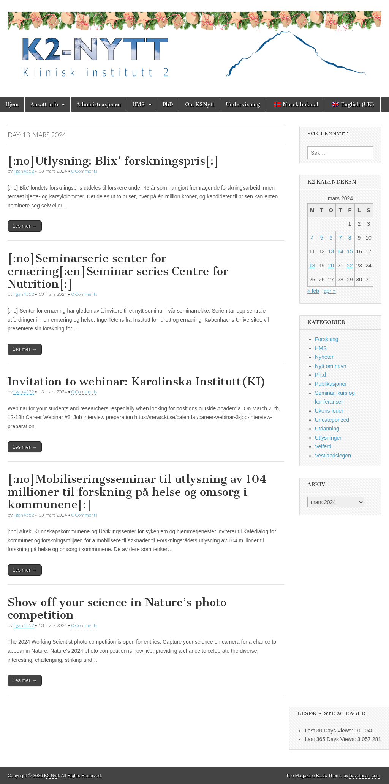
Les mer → (25, 226)
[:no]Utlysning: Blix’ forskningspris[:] (113, 161)
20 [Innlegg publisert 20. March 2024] (331, 265)
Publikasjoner (331, 384)
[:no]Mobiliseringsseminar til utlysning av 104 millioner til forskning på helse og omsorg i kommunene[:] (137, 491)
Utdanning (327, 429)
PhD (168, 104)
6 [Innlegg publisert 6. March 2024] (330, 238)
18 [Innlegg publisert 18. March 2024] (312, 265)
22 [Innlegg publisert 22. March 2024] (350, 265)
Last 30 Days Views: (329, 730)
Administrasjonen (98, 104)
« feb (313, 291)
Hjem (12, 104)
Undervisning (243, 104)
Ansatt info (44, 104)
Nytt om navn (330, 366)
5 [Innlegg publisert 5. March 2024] (321, 238)
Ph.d (320, 375)
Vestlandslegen (333, 455)
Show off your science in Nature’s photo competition (117, 608)
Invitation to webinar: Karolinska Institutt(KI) (137, 381)
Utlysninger (328, 438)
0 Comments (84, 171)
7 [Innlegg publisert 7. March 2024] (340, 238)
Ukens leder (329, 411)
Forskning (326, 339)
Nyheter (324, 357)
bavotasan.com (364, 775)
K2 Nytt (51, 775)
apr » (330, 291)
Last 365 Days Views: (331, 739)
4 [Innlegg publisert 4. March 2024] (312, 238)
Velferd (323, 446)
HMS (139, 104)
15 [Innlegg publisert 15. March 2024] (350, 251)
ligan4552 (23, 171)
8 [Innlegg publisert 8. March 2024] (349, 238)
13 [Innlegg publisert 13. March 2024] (331, 251)
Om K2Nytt (199, 104)
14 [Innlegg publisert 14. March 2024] (340, 251)
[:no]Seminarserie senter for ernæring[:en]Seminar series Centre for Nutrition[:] (118, 271)
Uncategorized (332, 420)
